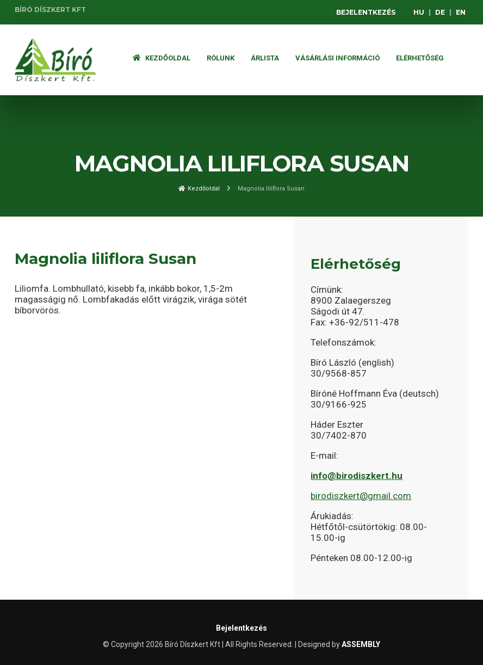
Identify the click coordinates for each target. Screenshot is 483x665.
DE (440, 12)
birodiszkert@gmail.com (361, 495)
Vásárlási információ (337, 58)
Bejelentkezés (365, 12)
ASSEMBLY (361, 644)
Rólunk (220, 58)
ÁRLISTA (265, 58)
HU (418, 12)
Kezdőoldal (161, 58)
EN (461, 12)
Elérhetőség (420, 58)
